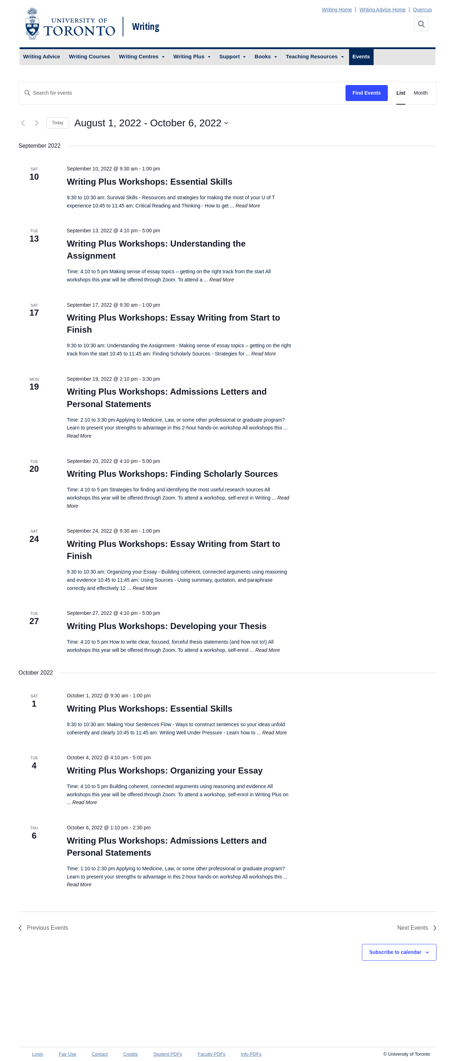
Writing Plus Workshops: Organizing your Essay (165, 770)
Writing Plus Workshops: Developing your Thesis (167, 626)
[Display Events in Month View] (421, 93)
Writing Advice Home (382, 9)
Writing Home (337, 9)
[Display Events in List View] (400, 93)
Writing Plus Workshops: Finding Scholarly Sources (172, 474)
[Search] (421, 24)
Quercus (422, 9)
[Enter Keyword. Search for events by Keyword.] (182, 93)
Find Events (367, 93)
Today (57, 122)
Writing (145, 26)
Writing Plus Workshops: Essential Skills (149, 181)
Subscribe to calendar (395, 952)
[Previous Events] (22, 123)
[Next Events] (36, 123)
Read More (247, 205)
